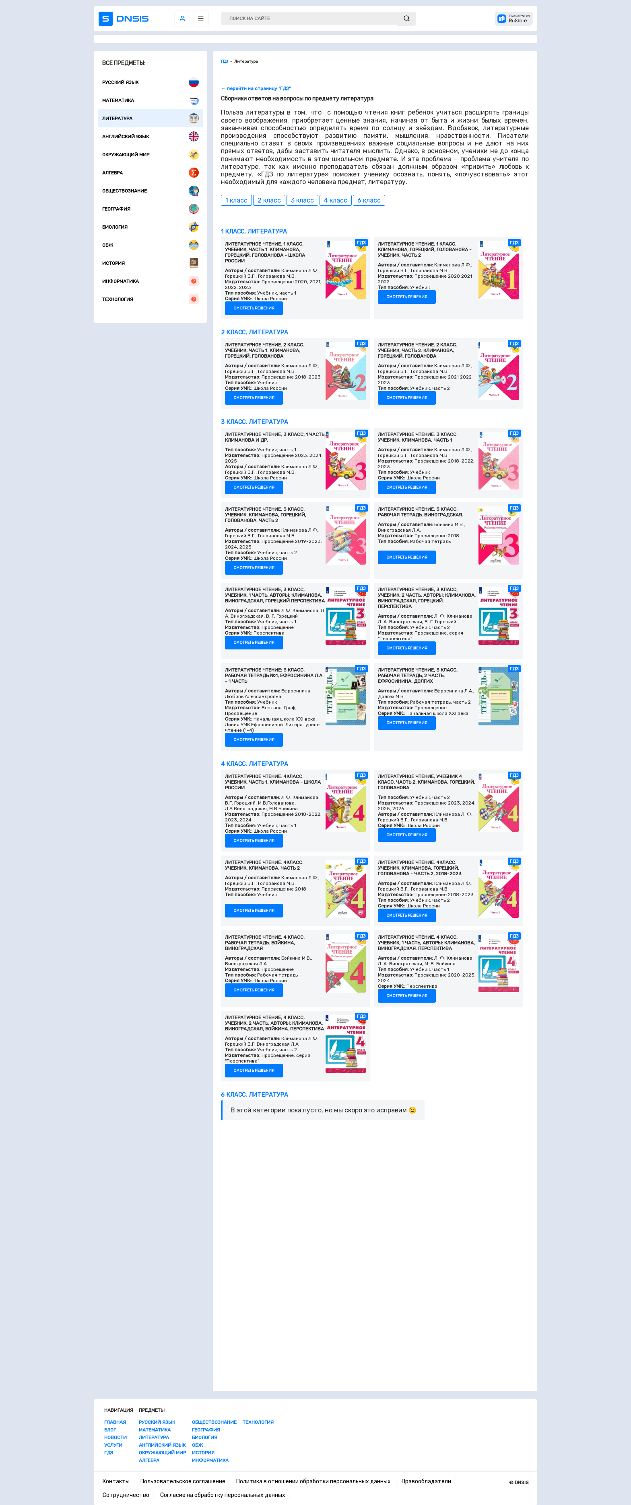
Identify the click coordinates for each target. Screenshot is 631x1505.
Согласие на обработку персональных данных (222, 1495)
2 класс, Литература (254, 332)
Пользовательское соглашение (182, 1481)
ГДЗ (108, 1453)
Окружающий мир (150, 154)
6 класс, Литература (254, 1094)
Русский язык (150, 82)
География (150, 209)
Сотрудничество (126, 1495)
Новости (115, 1437)
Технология (150, 299)
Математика (150, 100)
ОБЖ (150, 245)
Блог (110, 1430)
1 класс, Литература (254, 231)
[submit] (406, 19)
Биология (150, 227)
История (150, 263)
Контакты (116, 1481)
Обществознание (150, 191)
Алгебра (150, 173)
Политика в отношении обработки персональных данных (313, 1481)
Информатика (150, 281)
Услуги (113, 1445)
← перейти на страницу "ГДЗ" (256, 88)
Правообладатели (426, 1481)
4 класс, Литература (254, 764)
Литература (150, 118)
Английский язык (150, 136)
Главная (115, 1422)
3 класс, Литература (254, 422)
